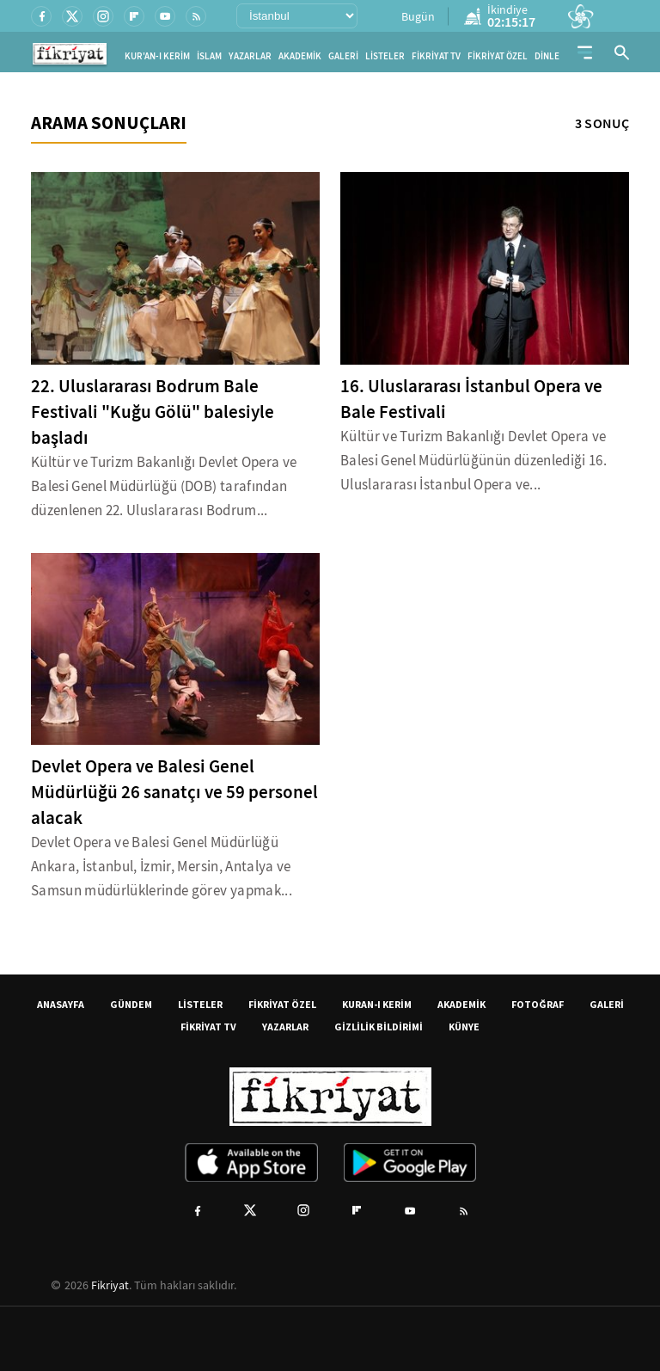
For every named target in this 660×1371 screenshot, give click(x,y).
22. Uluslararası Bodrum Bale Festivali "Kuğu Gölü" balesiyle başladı (152, 412)
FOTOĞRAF (537, 1004)
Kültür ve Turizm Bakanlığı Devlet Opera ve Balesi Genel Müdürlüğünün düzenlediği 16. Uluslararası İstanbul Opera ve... (473, 460)
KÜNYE (464, 1026)
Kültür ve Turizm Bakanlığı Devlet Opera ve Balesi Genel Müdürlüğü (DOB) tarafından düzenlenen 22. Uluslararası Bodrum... (163, 486)
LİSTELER (385, 56)
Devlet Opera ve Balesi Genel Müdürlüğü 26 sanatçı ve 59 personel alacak (174, 792)
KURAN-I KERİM (377, 1004)
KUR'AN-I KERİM (157, 56)
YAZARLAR (250, 56)
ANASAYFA (60, 1004)
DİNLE (547, 56)
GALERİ (343, 56)
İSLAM (209, 56)
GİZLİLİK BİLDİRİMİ (378, 1026)
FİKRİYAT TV (436, 56)
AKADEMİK (299, 56)
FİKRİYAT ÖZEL (498, 56)
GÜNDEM (131, 1004)
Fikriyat (110, 1285)
